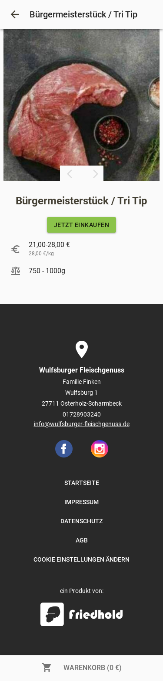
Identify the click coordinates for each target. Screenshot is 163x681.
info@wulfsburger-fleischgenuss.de (82, 423)
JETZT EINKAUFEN (82, 224)
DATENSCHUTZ (81, 521)
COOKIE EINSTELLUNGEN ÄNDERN (81, 559)
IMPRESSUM (81, 501)
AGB (82, 540)
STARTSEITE (81, 482)
